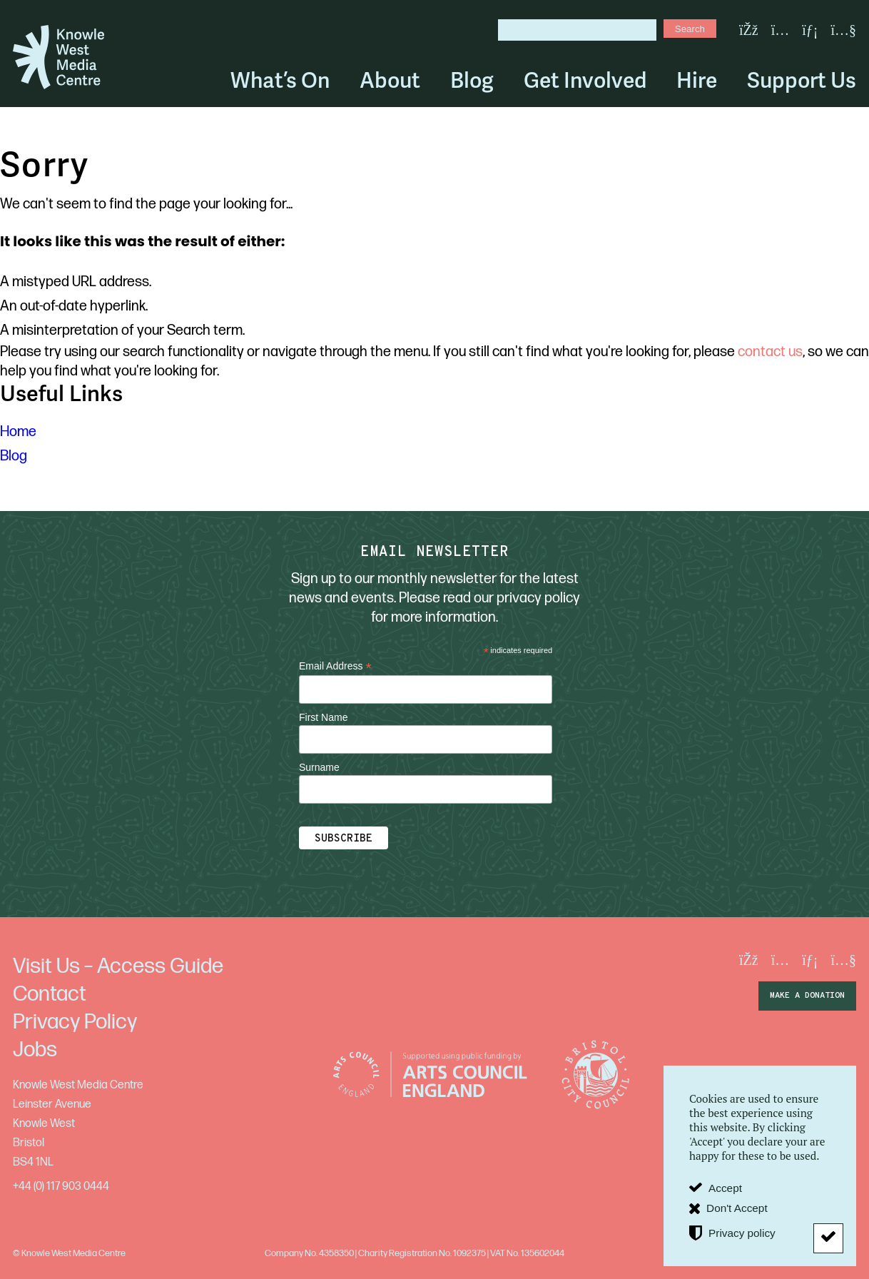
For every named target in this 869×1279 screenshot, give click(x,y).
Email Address (335, 666)
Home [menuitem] (18, 431)
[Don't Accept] (828, 1238)
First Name (323, 717)
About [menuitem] (390, 81)
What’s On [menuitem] (280, 81)
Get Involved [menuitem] (585, 81)
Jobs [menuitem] (35, 1050)
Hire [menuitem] (696, 81)
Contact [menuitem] (49, 994)
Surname (319, 767)
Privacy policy (742, 1233)
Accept (725, 1188)
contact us (770, 351)
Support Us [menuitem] (801, 81)
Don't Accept (737, 1208)
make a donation (807, 995)
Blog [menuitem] (472, 81)
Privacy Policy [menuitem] (75, 1022)
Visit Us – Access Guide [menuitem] (118, 966)
